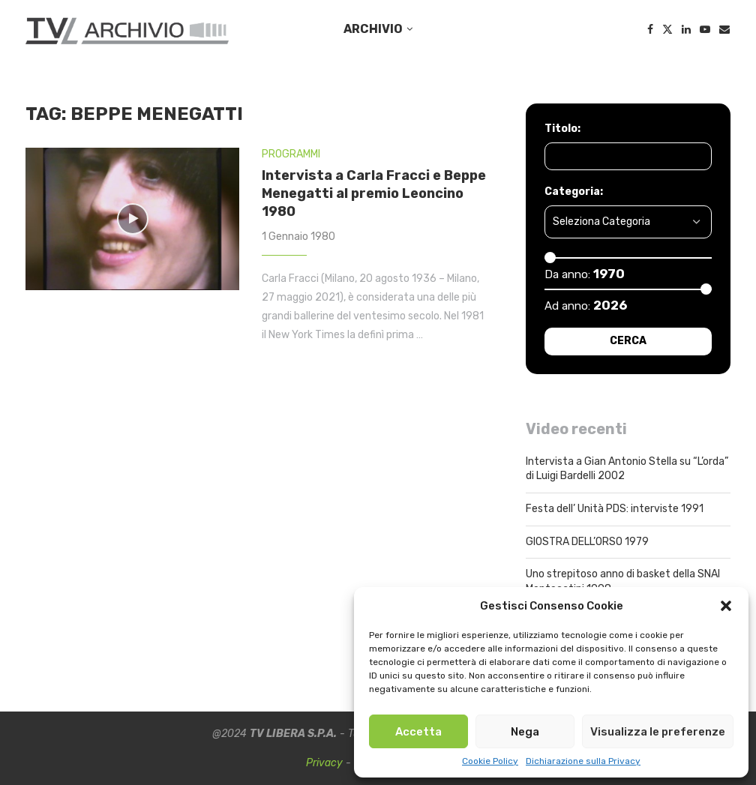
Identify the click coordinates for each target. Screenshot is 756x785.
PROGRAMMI (291, 154)
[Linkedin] (686, 29)
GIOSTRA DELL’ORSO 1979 (587, 541)
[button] (726, 605)
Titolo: (562, 128)
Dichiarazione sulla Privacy (583, 761)
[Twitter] (668, 29)
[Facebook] (650, 29)
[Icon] (132, 219)
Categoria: (573, 191)
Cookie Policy (490, 761)
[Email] (724, 29)
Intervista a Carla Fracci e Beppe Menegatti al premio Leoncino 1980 (374, 193)
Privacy (324, 763)
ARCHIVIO (373, 29)
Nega (525, 732)
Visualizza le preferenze (657, 732)
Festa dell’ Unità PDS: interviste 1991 (615, 508)
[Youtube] (705, 29)
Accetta (418, 732)
